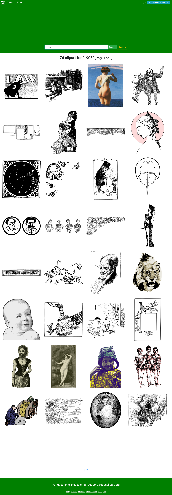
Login (143, 2)
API (104, 491)
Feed (100, 491)
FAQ (68, 491)
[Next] (94, 470)
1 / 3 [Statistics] (86, 470)
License (81, 491)
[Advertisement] (86, 25)
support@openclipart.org (104, 484)
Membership (91, 491)
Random (122, 47)
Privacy (74, 491)
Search (112, 47)
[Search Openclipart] (76, 47)
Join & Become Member (158, 2)
